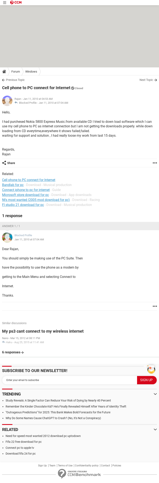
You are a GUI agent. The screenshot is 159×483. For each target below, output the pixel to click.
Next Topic (146, 80)
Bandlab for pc (13, 185)
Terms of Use (65, 465)
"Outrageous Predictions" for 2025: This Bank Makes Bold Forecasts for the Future (58, 412)
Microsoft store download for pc (25, 195)
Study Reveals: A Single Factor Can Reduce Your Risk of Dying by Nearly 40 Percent (58, 400)
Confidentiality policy (87, 465)
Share (11, 163)
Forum (15, 71)
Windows (31, 71)
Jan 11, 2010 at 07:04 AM (53, 102)
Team (52, 465)
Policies (116, 465)
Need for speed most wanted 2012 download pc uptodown (43, 436)
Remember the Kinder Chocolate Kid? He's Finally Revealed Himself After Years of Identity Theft (66, 406)
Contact (105, 465)
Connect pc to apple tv (20, 447)
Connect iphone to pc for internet (26, 190)
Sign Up (42, 465)
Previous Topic (15, 80)
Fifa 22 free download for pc (24, 441)
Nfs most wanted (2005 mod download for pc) (36, 200)
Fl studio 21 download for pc (23, 205)
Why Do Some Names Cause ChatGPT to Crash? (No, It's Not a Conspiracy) (53, 418)
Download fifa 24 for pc (21, 453)
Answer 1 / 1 (11, 226)
